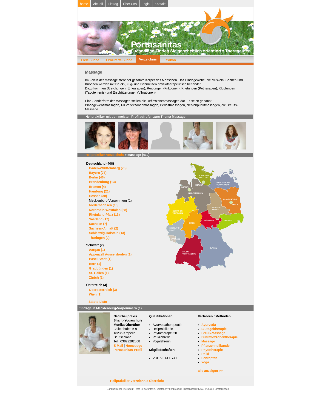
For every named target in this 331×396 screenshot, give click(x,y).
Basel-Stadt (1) (100, 259)
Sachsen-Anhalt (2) (103, 228)
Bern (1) (95, 264)
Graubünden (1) (101, 268)
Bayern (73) (97, 173)
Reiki (205, 354)
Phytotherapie (212, 350)
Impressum (176, 389)
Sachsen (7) (98, 224)
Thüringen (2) (99, 238)
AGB (201, 389)
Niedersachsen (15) (103, 205)
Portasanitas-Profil (128, 350)
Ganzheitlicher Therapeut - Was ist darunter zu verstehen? (137, 389)
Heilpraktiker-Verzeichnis (105, 155)
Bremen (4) (97, 187)
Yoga (205, 362)
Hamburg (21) (99, 191)
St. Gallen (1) (99, 273)
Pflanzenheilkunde (215, 345)
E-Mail (118, 345)
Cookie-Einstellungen (217, 389)
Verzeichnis (148, 59)
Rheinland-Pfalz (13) (104, 214)
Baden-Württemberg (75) (107, 168)
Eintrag (113, 4)
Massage (208, 341)
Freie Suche (90, 60)
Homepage (134, 345)
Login (146, 4)
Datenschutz (191, 389)
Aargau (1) (97, 250)
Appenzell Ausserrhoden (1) (110, 254)
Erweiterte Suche (119, 60)
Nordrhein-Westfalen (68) (108, 210)
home (84, 4)
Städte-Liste (97, 302)
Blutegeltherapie (214, 329)
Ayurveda (208, 325)
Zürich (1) (96, 277)
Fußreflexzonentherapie (219, 337)
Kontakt (160, 4)
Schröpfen (209, 358)
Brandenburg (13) (102, 182)
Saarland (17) (99, 219)
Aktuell (98, 4)
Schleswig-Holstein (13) (107, 233)
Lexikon (170, 60)
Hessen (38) (98, 196)
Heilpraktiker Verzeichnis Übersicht (137, 381)
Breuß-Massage (213, 333)
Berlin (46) (97, 177)
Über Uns (130, 4)
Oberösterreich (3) (103, 290)
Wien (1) (95, 294)
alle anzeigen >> (210, 371)
